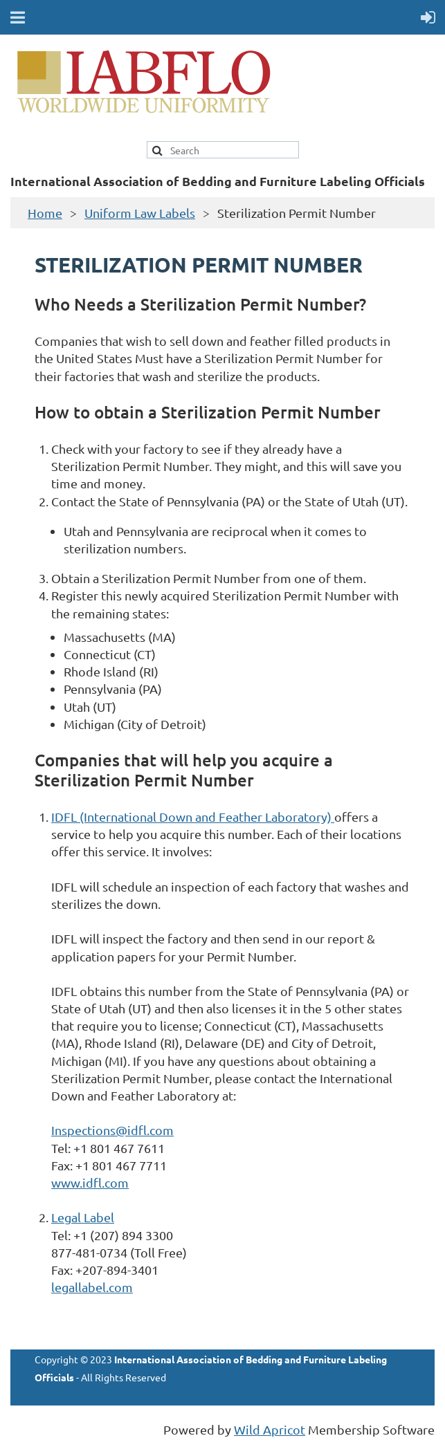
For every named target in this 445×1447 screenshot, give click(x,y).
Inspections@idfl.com (112, 1130)
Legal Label (82, 1217)
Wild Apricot (269, 1429)
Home (45, 212)
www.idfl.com (90, 1182)
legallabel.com (92, 1287)
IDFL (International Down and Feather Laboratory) (192, 816)
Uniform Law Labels (139, 212)
